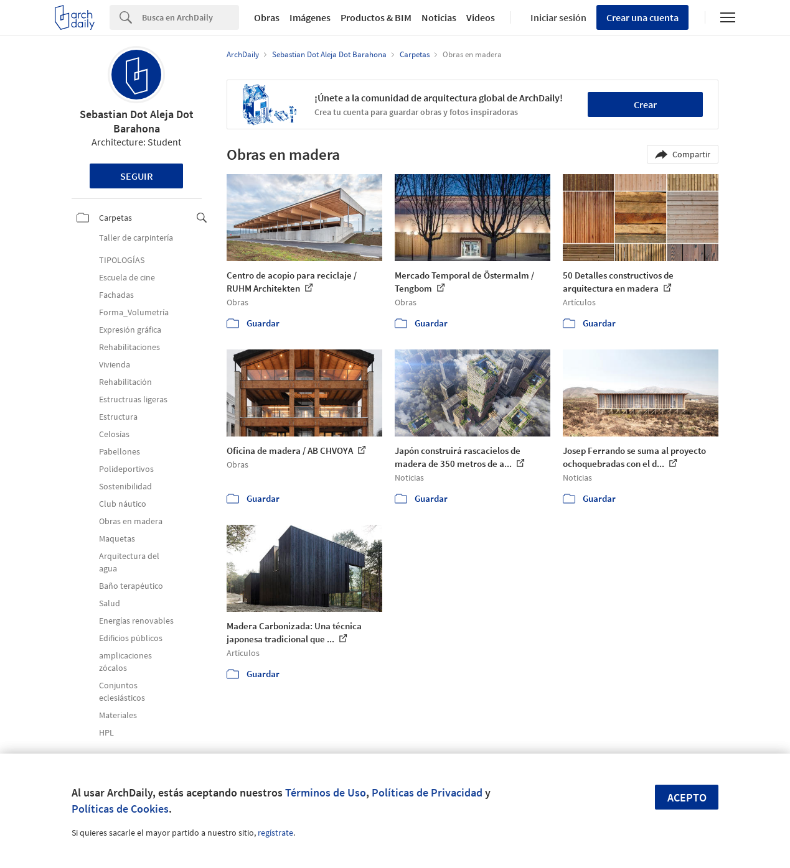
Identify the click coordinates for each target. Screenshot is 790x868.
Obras (267, 17)
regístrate (275, 832)
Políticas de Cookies (120, 808)
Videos (480, 17)
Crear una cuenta (642, 17)
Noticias (438, 17)
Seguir (136, 176)
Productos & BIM (376, 17)
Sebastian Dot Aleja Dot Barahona (137, 121)
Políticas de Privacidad (427, 792)
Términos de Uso (325, 792)
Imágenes (310, 17)
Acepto (687, 797)
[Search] (190, 17)
